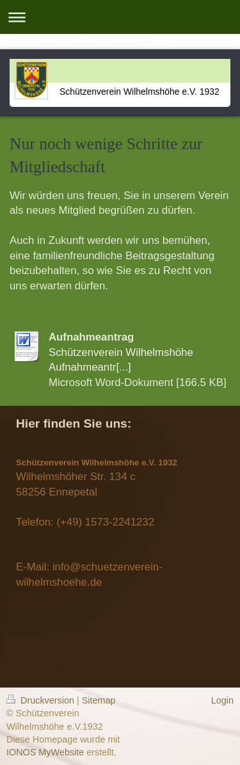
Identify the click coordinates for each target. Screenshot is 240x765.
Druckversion (41, 700)
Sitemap (99, 700)
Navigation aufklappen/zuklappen (120, 17)
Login (222, 700)
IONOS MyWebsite (45, 752)
